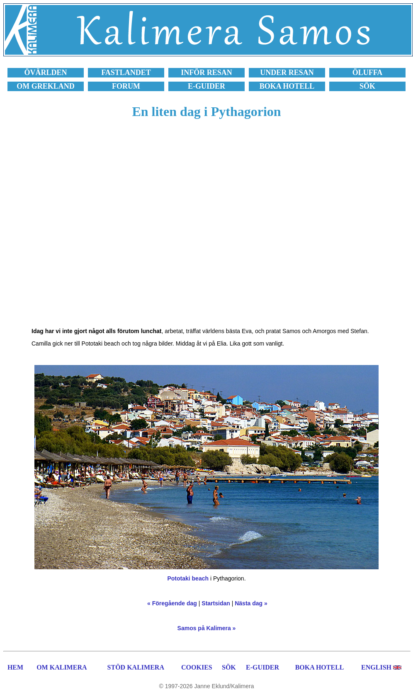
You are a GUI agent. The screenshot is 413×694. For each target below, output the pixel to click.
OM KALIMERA (61, 667)
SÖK (229, 667)
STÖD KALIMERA (135, 667)
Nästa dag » (251, 603)
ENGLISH (376, 667)
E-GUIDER (262, 667)
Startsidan (216, 603)
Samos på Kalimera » (206, 628)
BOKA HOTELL (319, 667)
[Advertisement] (91, 228)
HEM (15, 667)
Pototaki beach (188, 578)
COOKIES (196, 667)
